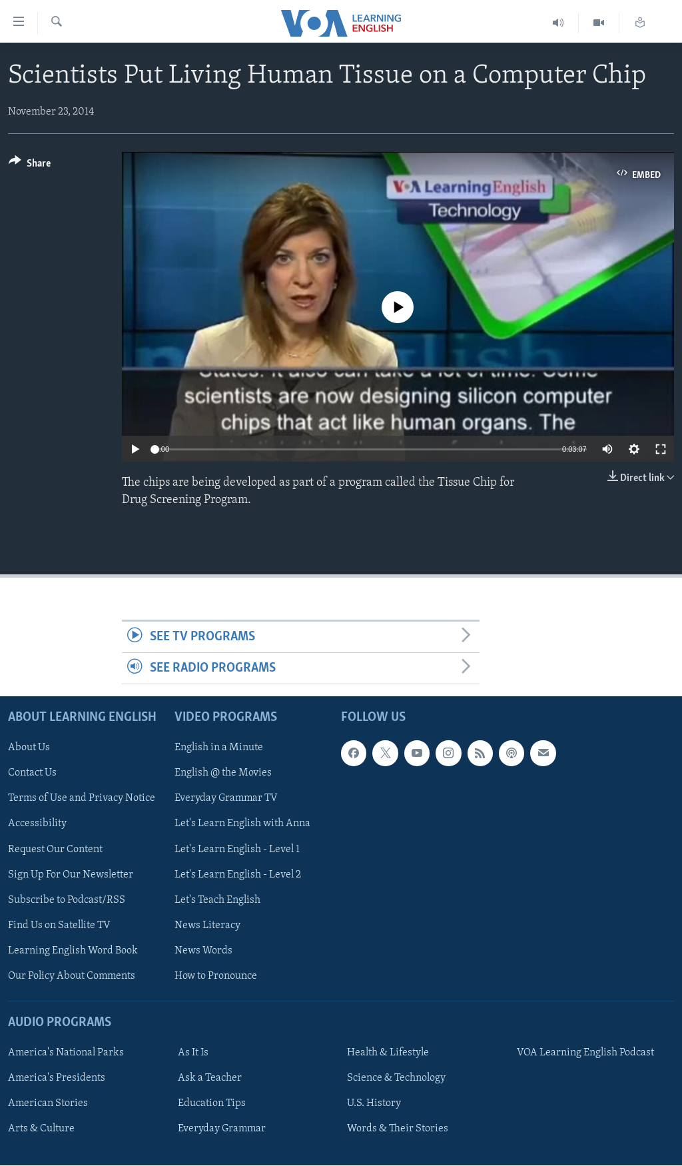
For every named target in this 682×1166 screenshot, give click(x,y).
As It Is (193, 1053)
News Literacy (207, 925)
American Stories (48, 1104)
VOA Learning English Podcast (585, 1053)
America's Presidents (56, 1078)
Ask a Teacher (210, 1078)
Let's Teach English (217, 900)
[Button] (30, 165)
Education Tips (212, 1104)
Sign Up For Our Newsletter (70, 875)
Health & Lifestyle (388, 1053)
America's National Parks (66, 1053)
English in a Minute (218, 748)
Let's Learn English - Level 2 (237, 875)
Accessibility (37, 824)
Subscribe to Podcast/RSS (66, 900)
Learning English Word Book (73, 950)
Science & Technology (396, 1078)
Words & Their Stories (397, 1129)
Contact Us (32, 773)
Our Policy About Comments (71, 976)
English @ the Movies (223, 773)
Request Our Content (55, 849)
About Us (29, 748)
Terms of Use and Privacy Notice (81, 799)
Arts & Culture (41, 1129)
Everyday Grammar (222, 1129)
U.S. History (374, 1104)
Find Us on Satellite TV (59, 925)
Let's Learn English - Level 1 (237, 849)
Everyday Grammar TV (226, 799)
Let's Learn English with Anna (242, 824)
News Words (203, 950)
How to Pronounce (215, 976)
